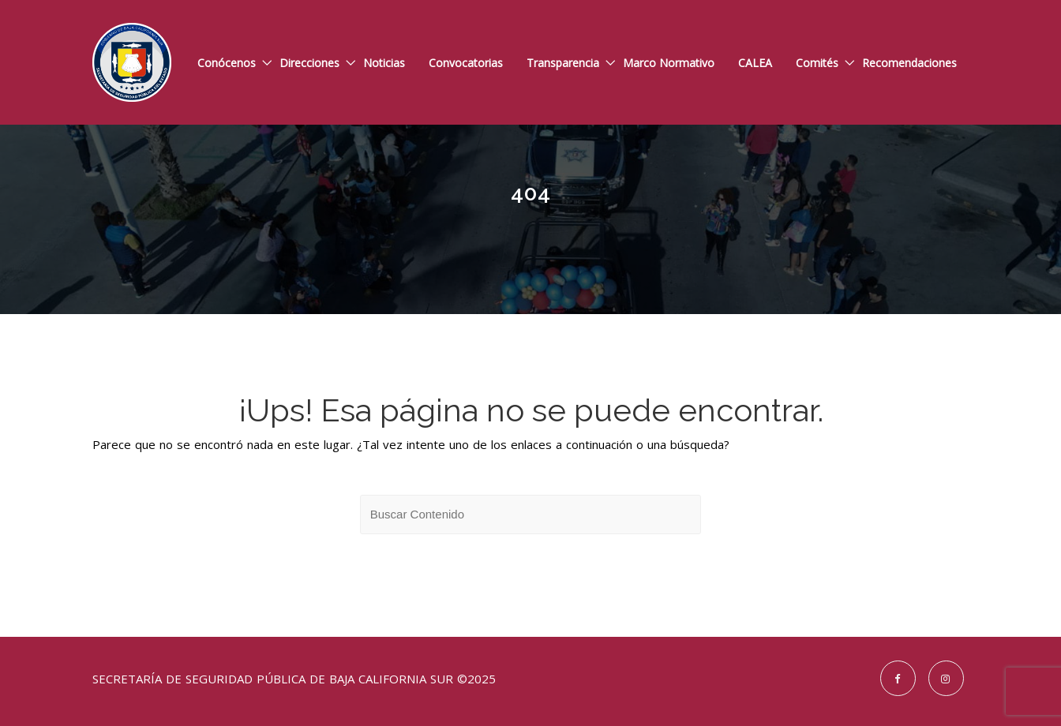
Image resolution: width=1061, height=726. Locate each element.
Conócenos (226, 62)
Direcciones (309, 62)
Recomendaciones (909, 62)
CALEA (755, 62)
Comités (817, 62)
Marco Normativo (668, 62)
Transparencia (563, 62)
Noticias (384, 62)
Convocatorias (466, 62)
